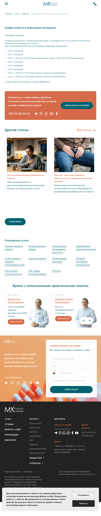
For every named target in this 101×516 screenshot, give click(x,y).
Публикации (11, 435)
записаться (16, 322)
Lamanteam (27, 472)
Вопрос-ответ (13, 429)
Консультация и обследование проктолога (59, 249)
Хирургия (33, 444)
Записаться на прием (77, 105)
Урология (33, 432)
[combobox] (55, 373)
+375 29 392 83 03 (19, 113)
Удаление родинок (37, 258)
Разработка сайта (12, 472)
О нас (8, 419)
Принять (83, 503)
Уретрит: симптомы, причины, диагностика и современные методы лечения (73, 178)
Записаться (71, 389)
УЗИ (31, 440)
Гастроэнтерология (37, 449)
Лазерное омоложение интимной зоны (83, 261)
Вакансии (10, 440)
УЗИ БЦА (56, 271)
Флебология (35, 428)
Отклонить (83, 495)
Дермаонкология (37, 453)
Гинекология (35, 436)
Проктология (35, 423)
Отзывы (9, 424)
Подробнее (15, 221)
